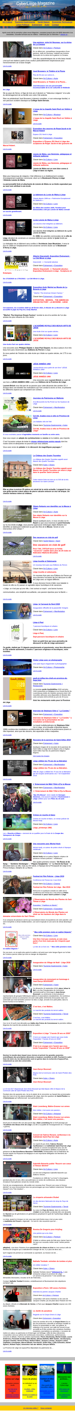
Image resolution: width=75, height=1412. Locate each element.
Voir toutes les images (41, 756)
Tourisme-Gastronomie (25, 22)
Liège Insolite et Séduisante (45, 561)
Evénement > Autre (51, 743)
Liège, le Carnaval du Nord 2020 (46, 604)
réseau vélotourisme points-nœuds (46, 441)
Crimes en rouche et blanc (44, 815)
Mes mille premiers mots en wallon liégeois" (53, 932)
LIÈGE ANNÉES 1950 (42, 364)
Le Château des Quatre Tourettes (47, 456)
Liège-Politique (22, 25)
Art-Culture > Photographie (53, 667)
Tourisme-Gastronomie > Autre (55, 425)
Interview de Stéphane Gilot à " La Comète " (51, 711)
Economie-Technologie (62, 22)
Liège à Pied (38, 622)
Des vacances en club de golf (45, 537)
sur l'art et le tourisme (12, 1390)
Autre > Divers (49, 465)
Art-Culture (7, 22)
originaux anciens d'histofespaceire (12, 1395)
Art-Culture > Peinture (51, 48)
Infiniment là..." (58, 1272)
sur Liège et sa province (64, 1395)
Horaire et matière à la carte (29, 1395)
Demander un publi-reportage (47, 1392)
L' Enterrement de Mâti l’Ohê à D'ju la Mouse (52, 784)
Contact (55, 25)
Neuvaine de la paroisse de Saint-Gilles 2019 (52, 740)
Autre (47, 25)
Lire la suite (7, 66)
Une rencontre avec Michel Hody (47, 844)
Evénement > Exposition (53, 138)
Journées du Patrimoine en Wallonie (48, 398)
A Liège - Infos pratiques (29, 1390)
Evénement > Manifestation (54, 407)
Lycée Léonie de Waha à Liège (46, 220)
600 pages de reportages (64, 1390)
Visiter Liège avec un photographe (47, 660)
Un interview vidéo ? (30, 1408)
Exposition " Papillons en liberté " (45, 905)
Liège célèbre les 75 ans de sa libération (50, 761)
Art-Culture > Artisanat (52, 1114)
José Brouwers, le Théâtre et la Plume (49, 71)
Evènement (37, 25)
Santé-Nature (44, 22)
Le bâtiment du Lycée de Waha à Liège (49, 195)
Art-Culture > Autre (50, 78)
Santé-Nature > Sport (51, 541)
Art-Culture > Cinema (51, 884)
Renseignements (47, 1396)
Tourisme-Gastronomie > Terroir (55, 1014)
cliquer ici (63, 34)
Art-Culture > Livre (50, 160)
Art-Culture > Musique (52, 115)
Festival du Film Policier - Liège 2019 (48, 876)
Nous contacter (46, 1408)
